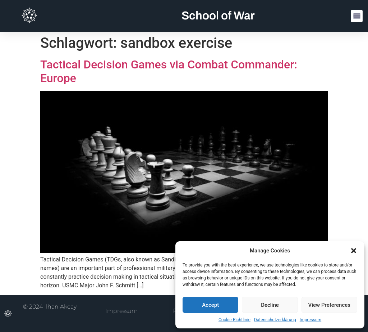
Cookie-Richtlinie (234, 319)
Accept (210, 305)
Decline (270, 305)
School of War (218, 15)
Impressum (310, 319)
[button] (353, 250)
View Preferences (329, 305)
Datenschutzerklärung (275, 319)
